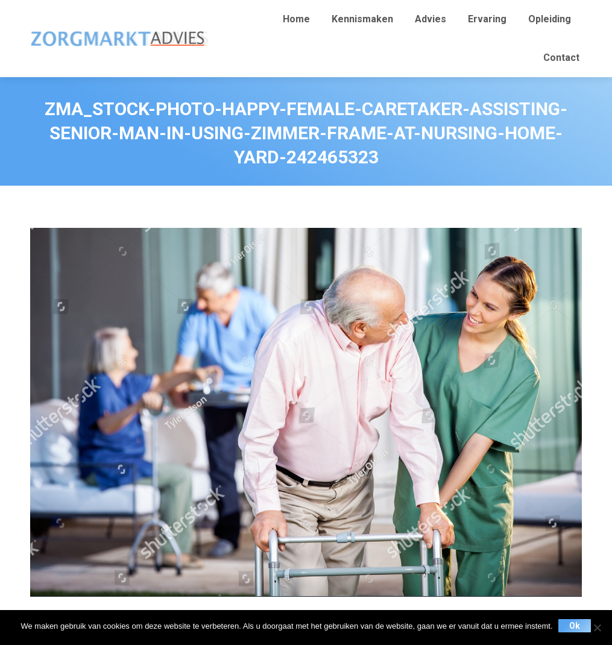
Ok (575, 626)
